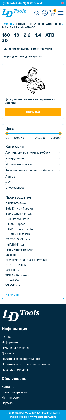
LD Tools (10, 254)
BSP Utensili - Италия (19, 213)
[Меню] (60, 13)
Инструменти (14, 158)
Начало (7, 24)
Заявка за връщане (15, 392)
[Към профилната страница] (45, 13)
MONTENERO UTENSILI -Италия (26, 260)
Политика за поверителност (21, 358)
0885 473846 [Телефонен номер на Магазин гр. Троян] (13, 3)
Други (9, 181)
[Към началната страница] (20, 315)
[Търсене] (36, 13)
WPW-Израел (14, 285)
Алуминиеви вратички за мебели (27, 152)
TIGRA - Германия (17, 275)
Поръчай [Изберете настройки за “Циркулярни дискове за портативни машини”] (33, 112)
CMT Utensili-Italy (17, 219)
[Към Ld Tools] (14, 13)
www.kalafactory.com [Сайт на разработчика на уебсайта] (43, 416)
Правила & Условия (15, 369)
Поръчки (7, 403)
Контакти (8, 386)
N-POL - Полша (15, 265)
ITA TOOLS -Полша (17, 239)
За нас (6, 337)
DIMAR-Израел (15, 224)
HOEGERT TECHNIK (17, 234)
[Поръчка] (22, 57)
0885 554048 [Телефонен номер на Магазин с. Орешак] (35, 3)
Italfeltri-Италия (16, 244)
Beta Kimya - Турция (19, 208)
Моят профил (11, 397)
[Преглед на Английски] (62, 3)
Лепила (10, 176)
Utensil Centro (14, 280)
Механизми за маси (18, 164)
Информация (10, 342)
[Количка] (52, 13)
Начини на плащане (15, 348)
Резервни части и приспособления (29, 170)
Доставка (8, 353)
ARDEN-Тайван (15, 203)
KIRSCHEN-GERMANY (19, 249)
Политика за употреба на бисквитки (26, 364)
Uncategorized (15, 187)
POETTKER (12, 270)
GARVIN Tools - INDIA (19, 229)
